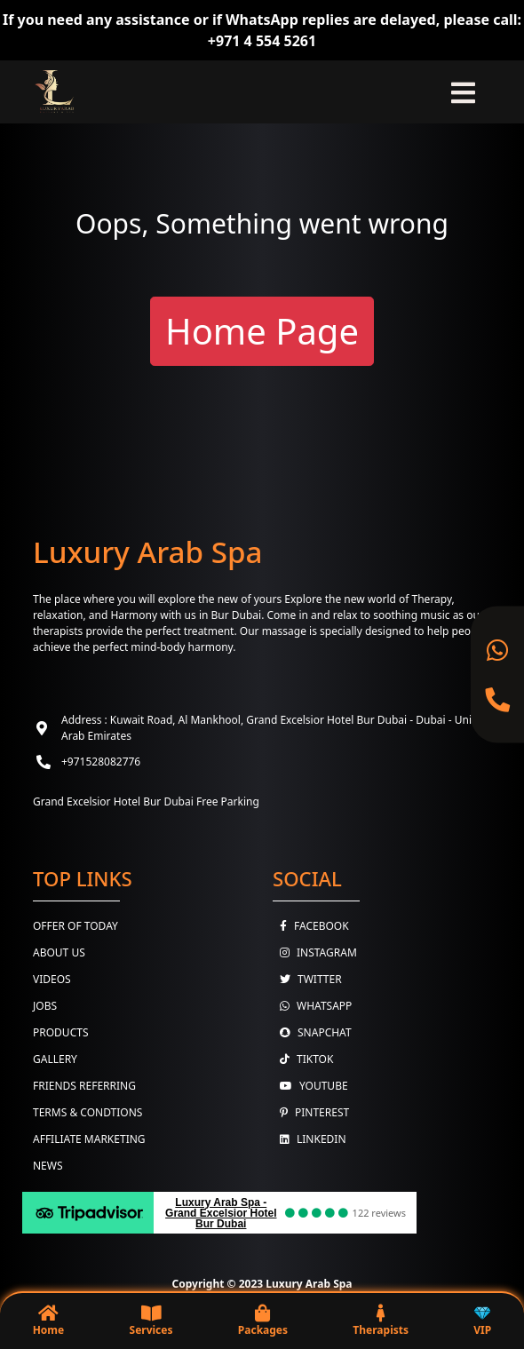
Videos (52, 979)
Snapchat (312, 1032)
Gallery (55, 1059)
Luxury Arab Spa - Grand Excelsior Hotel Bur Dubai (220, 1213)
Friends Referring (84, 1085)
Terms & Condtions (87, 1112)
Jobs (45, 1005)
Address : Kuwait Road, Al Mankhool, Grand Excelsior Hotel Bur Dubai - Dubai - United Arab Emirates (274, 727)
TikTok (303, 1059)
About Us (59, 952)
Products (60, 1032)
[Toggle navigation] (463, 92)
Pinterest (311, 1112)
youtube (310, 1085)
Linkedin (309, 1139)
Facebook (311, 925)
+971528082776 (100, 761)
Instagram (315, 952)
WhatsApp (312, 1005)
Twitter (307, 979)
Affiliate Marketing (89, 1139)
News (48, 1165)
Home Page (262, 330)
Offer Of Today (75, 925)
